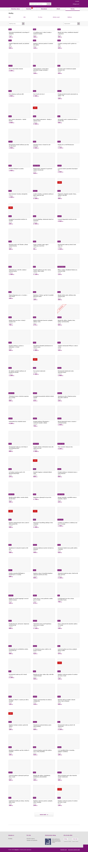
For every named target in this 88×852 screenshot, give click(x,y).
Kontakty (77, 1)
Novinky (29, 8)
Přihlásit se (75, 4)
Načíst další (43, 814)
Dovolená (44, 9)
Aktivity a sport (56, 17)
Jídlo (24, 17)
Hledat (48, 4)
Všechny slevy (15, 9)
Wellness (70, 17)
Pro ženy (40, 17)
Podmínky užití (63, 849)
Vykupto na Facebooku (32, 840)
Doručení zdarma (31, 838)
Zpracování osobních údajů (74, 849)
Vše (9, 17)
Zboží (58, 9)
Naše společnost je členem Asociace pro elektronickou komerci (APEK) (56, 841)
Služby (73, 9)
